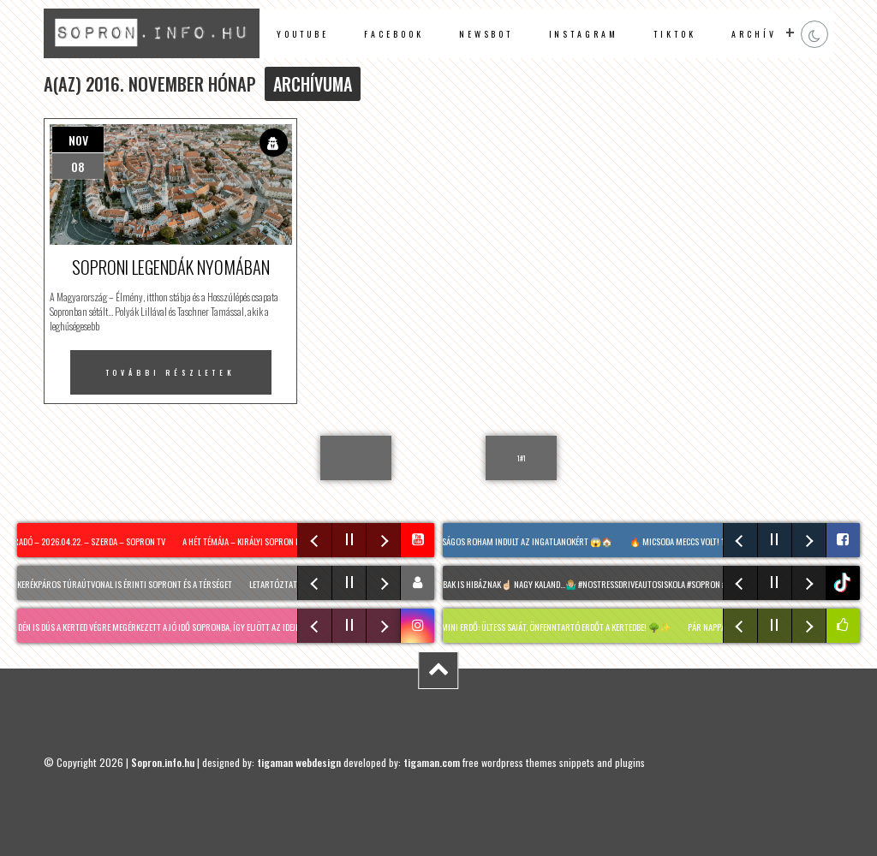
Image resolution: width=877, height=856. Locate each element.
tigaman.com (431, 762)
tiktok (845, 582)
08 (78, 166)
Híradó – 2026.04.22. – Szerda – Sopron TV (88, 541)
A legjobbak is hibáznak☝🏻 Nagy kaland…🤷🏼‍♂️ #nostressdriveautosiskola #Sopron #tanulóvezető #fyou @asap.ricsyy (640, 584)
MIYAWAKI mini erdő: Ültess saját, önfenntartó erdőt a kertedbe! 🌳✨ (543, 626)
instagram (583, 33)
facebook (393, 33)
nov (78, 140)
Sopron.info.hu (162, 762)
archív (754, 33)
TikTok (674, 33)
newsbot (486, 33)
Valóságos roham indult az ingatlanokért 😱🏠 (523, 541)
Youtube (303, 33)
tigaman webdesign (299, 762)
